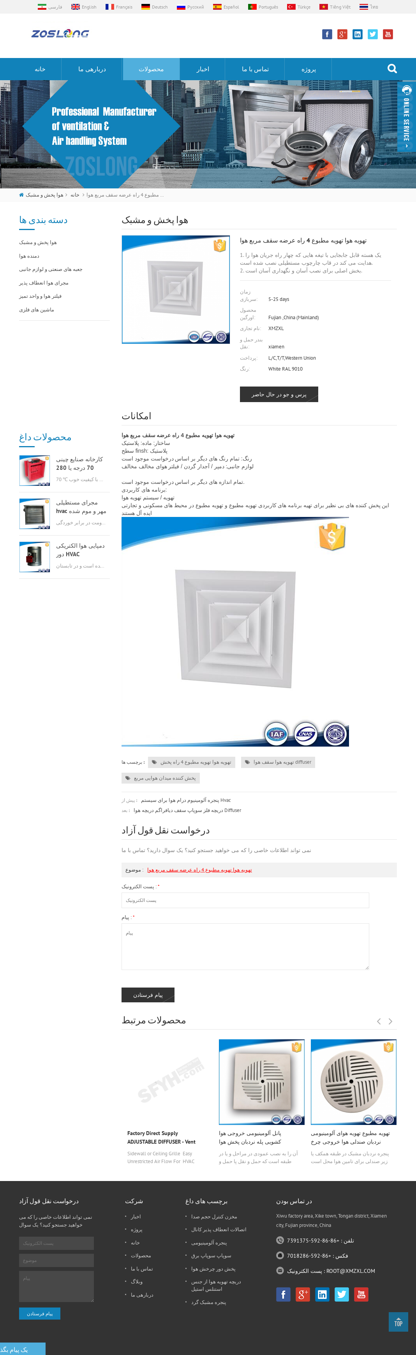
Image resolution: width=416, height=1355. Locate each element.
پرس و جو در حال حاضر (279, 394)
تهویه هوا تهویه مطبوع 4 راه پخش (191, 762)
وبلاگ (137, 1281)
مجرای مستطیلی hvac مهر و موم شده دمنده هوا (81, 405)
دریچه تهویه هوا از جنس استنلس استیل (216, 1285)
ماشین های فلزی (36, 309)
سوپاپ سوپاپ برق (211, 1255)
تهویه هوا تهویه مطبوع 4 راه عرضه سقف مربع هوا (199, 869)
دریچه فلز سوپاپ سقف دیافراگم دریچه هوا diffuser (187, 810)
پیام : (128, 917)
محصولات (151, 69)
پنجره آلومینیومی (209, 1242)
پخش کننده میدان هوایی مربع (160, 778)
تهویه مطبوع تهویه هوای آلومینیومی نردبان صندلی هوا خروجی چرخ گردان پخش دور (350, 1138)
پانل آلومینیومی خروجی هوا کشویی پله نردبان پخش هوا (250, 1137)
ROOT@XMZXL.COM (350, 1270)
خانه (40, 69)
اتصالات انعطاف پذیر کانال (219, 1229)
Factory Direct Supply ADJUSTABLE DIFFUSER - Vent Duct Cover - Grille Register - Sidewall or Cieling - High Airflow (166, 1138)
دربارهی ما (92, 69)
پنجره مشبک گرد (208, 1302)
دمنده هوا (29, 256)
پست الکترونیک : (140, 886)
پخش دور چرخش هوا (213, 1268)
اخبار (203, 69)
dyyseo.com (313, 1347)
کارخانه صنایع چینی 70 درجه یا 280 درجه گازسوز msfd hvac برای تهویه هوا (79, 361)
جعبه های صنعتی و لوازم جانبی (51, 269)
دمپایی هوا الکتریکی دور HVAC (80, 448)
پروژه (308, 69)
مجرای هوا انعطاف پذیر (44, 282)
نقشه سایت (345, 1347)
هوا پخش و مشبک (44, 195)
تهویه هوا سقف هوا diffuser (278, 762)
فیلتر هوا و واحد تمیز (40, 296)
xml (368, 1347)
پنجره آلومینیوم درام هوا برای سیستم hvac (186, 800)
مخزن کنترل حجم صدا (214, 1216)
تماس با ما (255, 69)
